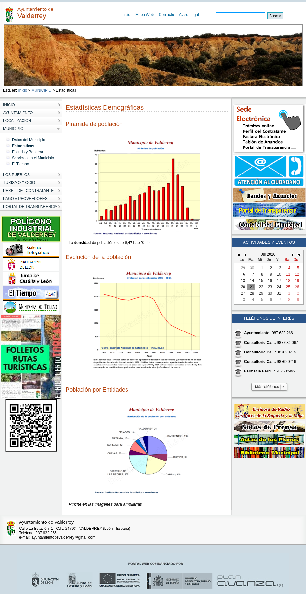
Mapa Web (144, 14)
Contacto (166, 14)
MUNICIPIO (41, 90)
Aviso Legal (189, 14)
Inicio (125, 14)
